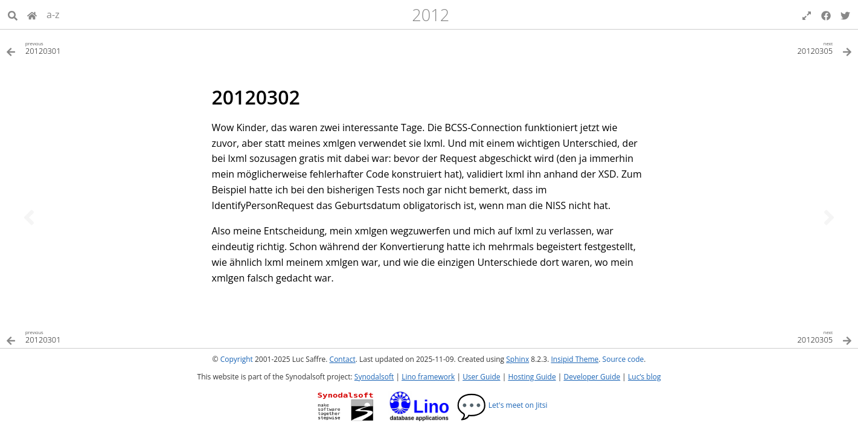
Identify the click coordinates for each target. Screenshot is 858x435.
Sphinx (517, 359)
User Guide (481, 377)
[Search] (12, 14)
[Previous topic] (29, 217)
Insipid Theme (574, 359)
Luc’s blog (644, 377)
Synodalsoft (374, 377)
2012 (430, 15)
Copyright (236, 359)
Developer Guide (591, 377)
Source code (623, 359)
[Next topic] (829, 217)
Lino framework (428, 377)
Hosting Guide (531, 377)
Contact (343, 359)
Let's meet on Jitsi (502, 405)
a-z (53, 14)
